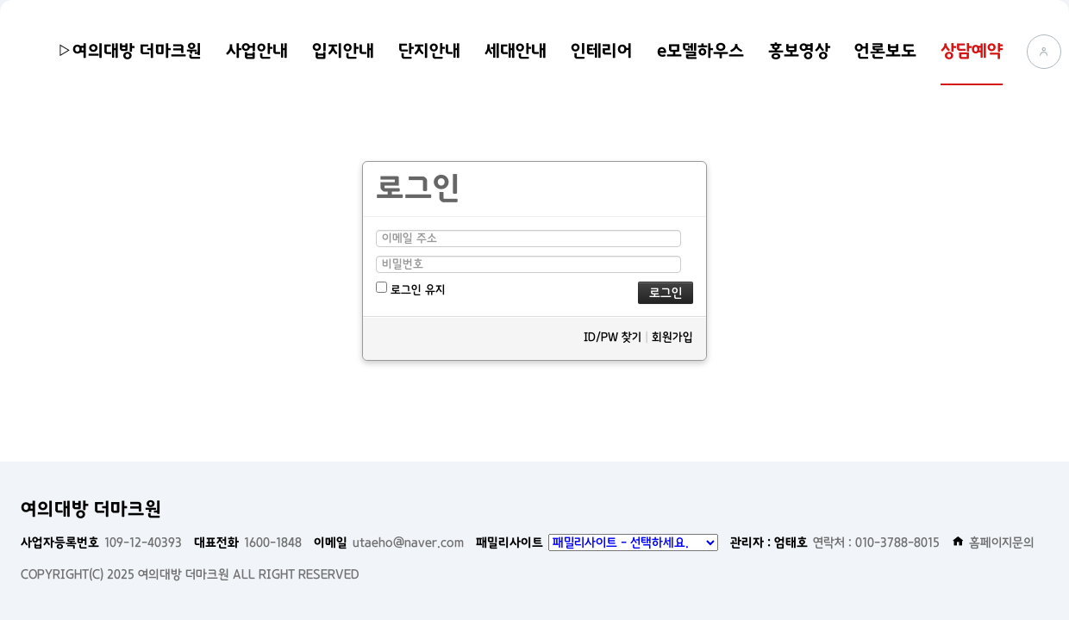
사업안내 (257, 50)
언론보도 (885, 50)
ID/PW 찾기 (612, 337)
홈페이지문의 (993, 542)
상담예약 (972, 50)
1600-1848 (248, 542)
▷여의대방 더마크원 (129, 50)
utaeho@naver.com (389, 542)
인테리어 (602, 50)
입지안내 (343, 50)
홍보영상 (799, 50)
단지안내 (429, 50)
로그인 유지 (411, 289)
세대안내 (515, 50)
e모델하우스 (700, 50)
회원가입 (672, 337)
